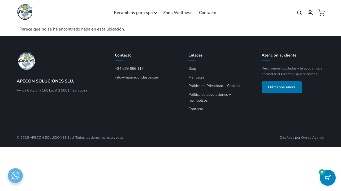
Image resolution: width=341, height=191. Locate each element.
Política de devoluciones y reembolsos (209, 97)
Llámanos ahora (282, 87)
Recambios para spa (133, 13)
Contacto (207, 13)
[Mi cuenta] (310, 13)
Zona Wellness (177, 13)
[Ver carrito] (321, 13)
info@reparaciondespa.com (137, 77)
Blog (192, 68)
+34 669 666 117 (129, 68)
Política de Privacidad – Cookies (214, 85)
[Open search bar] (299, 13)
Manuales (196, 77)
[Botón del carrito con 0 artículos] (328, 178)
